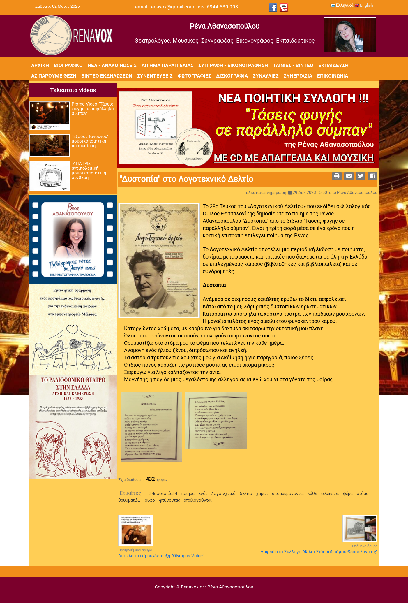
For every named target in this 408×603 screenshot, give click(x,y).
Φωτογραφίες (194, 76)
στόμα (362, 493)
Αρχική (40, 65)
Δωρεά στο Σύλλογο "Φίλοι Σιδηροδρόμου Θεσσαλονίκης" (318, 551)
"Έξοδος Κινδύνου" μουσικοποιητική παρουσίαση (90, 141)
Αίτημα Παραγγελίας (167, 65)
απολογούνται (197, 500)
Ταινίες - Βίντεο (293, 65)
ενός (203, 493)
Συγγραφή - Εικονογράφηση (233, 65)
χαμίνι (262, 493)
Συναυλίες (266, 76)
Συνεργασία (298, 76)
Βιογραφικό (68, 65)
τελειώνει (330, 493)
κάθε (312, 493)
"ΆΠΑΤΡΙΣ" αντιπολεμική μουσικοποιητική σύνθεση (89, 170)
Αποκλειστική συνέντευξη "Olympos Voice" (161, 555)
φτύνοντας (169, 500)
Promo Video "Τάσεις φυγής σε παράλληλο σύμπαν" (93, 108)
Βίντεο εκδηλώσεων (106, 76)
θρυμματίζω (129, 500)
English (363, 5)
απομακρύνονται (288, 493)
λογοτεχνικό (223, 493)
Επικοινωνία (332, 76)
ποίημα (188, 493)
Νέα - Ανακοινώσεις (112, 65)
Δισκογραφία (232, 76)
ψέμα (348, 493)
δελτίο (246, 493)
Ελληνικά (341, 5)
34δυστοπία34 (163, 493)
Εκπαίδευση (333, 65)
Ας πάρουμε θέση (53, 76)
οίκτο (150, 500)
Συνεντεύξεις (155, 76)
